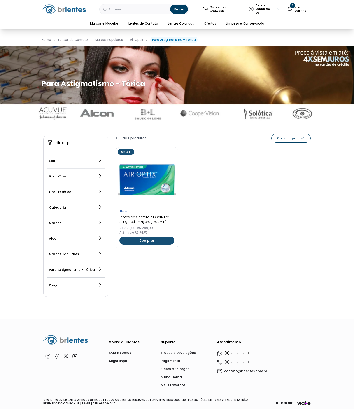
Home (46, 39)
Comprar (146, 240)
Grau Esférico (75, 192)
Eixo (75, 161)
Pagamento (170, 360)
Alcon (75, 238)
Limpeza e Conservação (245, 23)
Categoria (75, 207)
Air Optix (136, 39)
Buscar (179, 9)
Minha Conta (171, 377)
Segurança (118, 360)
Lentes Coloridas (181, 23)
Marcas (75, 223)
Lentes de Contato (143, 23)
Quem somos (120, 352)
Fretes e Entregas (175, 369)
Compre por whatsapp (214, 9)
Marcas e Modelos (104, 23)
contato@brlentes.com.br (245, 371)
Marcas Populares (109, 39)
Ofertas (210, 23)
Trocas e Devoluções (178, 352)
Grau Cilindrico (75, 176)
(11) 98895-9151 (233, 353)
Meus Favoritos (173, 385)
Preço (75, 285)
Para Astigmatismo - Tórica (174, 39)
